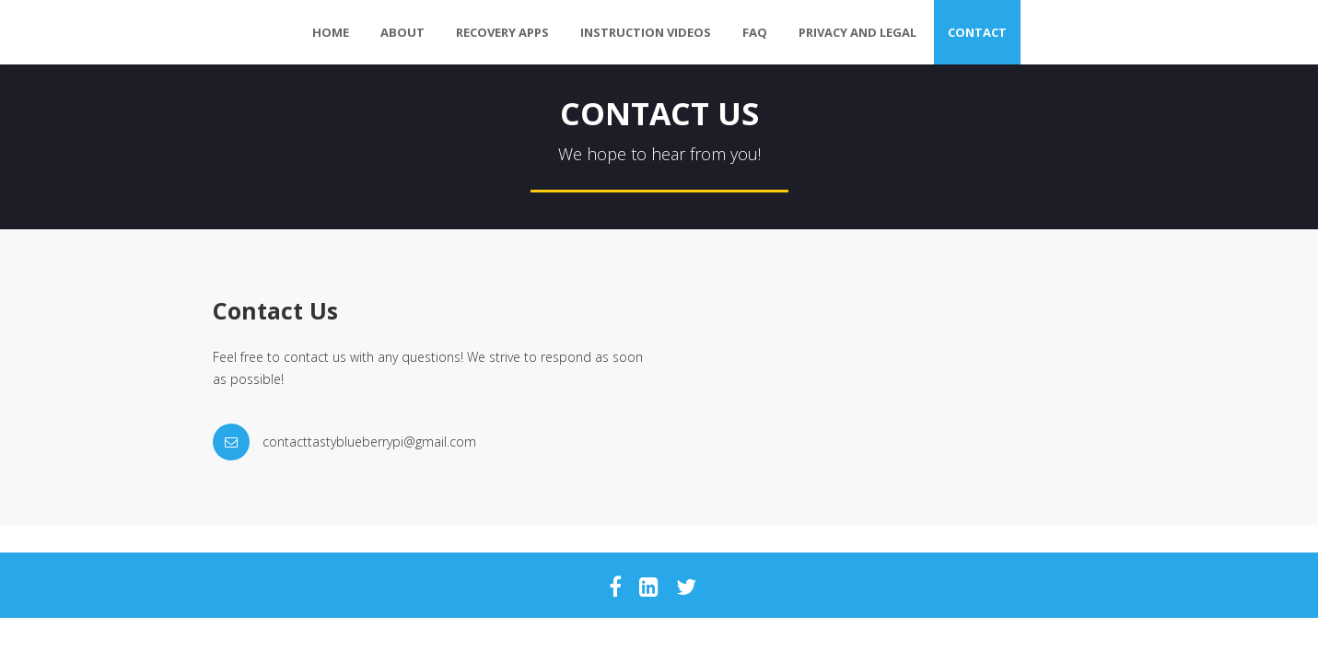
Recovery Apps (502, 32)
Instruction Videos (645, 32)
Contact (977, 32)
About (402, 32)
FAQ (754, 32)
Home (330, 32)
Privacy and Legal (857, 32)
